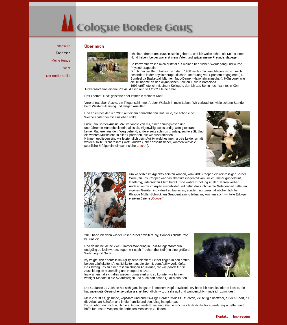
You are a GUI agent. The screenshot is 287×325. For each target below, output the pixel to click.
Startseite (63, 46)
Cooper (157, 198)
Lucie (141, 145)
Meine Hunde (61, 60)
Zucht (66, 68)
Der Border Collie (58, 76)
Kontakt (222, 316)
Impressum (241, 316)
